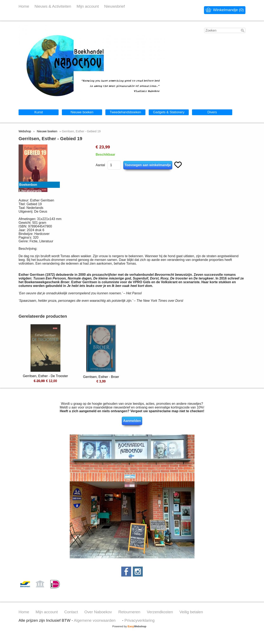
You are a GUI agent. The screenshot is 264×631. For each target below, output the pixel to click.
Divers (212, 112)
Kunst (38, 112)
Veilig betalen (191, 612)
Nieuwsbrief (114, 6)
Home (24, 6)
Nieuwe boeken (82, 112)
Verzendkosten (160, 612)
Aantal (100, 165)
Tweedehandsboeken (125, 112)
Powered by (129, 626)
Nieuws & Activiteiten (52, 6)
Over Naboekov (98, 612)
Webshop (25, 131)
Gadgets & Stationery (168, 112)
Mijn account (88, 6)
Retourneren (129, 612)
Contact (71, 612)
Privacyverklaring (139, 620)
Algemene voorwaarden (95, 620)
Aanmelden (132, 421)
